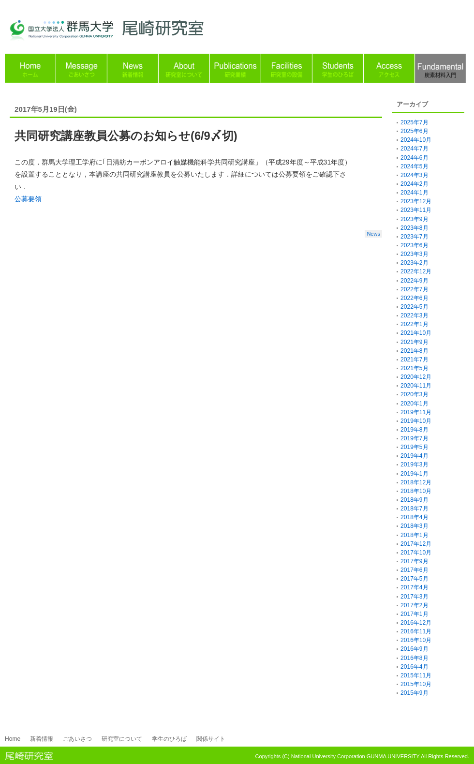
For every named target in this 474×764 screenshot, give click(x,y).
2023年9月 (414, 219)
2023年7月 (414, 236)
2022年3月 (414, 315)
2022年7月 (414, 289)
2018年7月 (414, 508)
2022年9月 (414, 280)
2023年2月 (414, 262)
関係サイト (210, 738)
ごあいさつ (77, 738)
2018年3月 (414, 526)
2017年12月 (415, 543)
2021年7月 (414, 359)
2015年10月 (415, 684)
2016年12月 (415, 622)
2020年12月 (415, 377)
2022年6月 (414, 298)
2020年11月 (415, 385)
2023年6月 (414, 245)
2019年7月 (414, 438)
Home (12, 738)
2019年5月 (414, 447)
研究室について (122, 738)
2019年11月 (415, 412)
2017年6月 (414, 570)
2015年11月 (415, 675)
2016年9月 (414, 648)
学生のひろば (169, 738)
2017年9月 (414, 561)
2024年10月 (415, 139)
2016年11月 (415, 631)
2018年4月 (414, 517)
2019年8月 (414, 429)
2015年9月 (414, 692)
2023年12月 (415, 201)
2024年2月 (414, 183)
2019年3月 (414, 464)
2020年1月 (414, 403)
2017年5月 (414, 578)
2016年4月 (414, 666)
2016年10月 (415, 640)
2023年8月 (414, 228)
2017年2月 (414, 605)
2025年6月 (414, 131)
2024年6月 (414, 157)
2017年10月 (415, 552)
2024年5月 (414, 166)
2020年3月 (414, 394)
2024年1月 (414, 192)
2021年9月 (414, 342)
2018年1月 (414, 535)
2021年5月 (414, 368)
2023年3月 (414, 254)
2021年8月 (414, 350)
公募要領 (28, 199)
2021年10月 (415, 333)
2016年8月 (414, 658)
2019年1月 (414, 473)
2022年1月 (414, 324)
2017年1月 (414, 614)
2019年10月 (415, 421)
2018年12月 (415, 482)
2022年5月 (414, 306)
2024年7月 (414, 148)
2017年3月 (414, 596)
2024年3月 (414, 175)
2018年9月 (414, 499)
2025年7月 (414, 122)
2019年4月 (414, 455)
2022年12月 (415, 271)
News (373, 234)
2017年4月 (414, 587)
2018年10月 (415, 491)
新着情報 (41, 738)
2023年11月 (415, 210)
